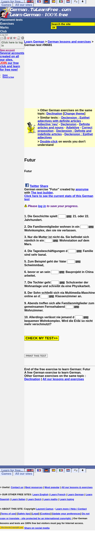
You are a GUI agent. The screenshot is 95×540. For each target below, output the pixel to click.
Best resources (34, 487)
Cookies (45, 513)
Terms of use (8, 513)
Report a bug (8, 77)
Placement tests (11, 19)
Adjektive (72, 127)
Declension (68, 124)
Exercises (7, 23)
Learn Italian (18, 499)
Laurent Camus (45, 508)
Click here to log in (12, 44)
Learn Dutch (34, 499)
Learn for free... (12, 470)
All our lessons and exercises (63, 379)
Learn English (40, 494)
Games (6, 4)
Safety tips (24, 513)
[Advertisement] (59, 72)
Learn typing (67, 499)
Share (44, 186)
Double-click (49, 141)
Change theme (74, 113)
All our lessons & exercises (77, 487)
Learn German (34, 41)
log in (42, 206)
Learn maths (50, 499)
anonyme (81, 189)
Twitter (34, 186)
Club (3, 31)
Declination (54, 113)
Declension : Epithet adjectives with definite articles (63, 119)
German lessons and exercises (69, 41)
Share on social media (37, 528)
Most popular (52, 487)
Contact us (17, 487)
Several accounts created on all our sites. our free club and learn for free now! (12, 61)
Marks (4, 27)
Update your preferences (66, 513)
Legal (35, 513)
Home (5, 75)
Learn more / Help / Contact (71, 508)
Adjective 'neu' (48, 124)
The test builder (42, 192)
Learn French (57, 494)
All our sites (23, 4)
